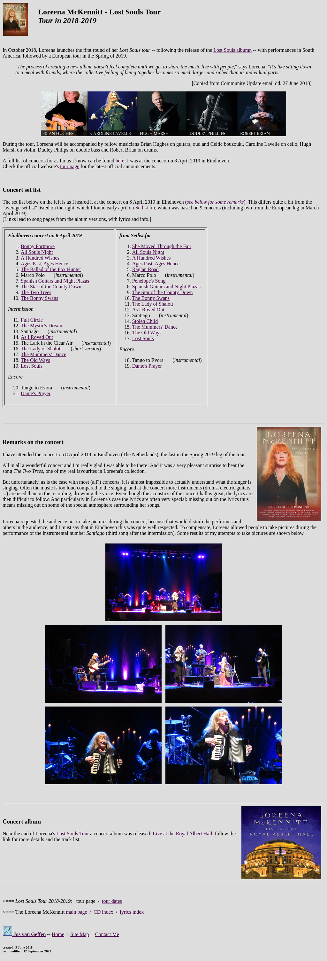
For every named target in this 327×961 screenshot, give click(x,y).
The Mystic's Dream (41, 325)
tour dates (112, 901)
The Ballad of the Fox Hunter (51, 269)
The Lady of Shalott (41, 348)
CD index (103, 912)
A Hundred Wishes (40, 258)
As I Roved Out (37, 337)
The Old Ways (35, 360)
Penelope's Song (149, 281)
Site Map (79, 934)
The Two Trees (36, 292)
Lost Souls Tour (73, 833)
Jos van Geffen (24, 934)
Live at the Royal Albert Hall (182, 833)
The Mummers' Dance (43, 354)
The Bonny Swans (39, 298)
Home (58, 934)
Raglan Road (145, 269)
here (120, 160)
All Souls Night (37, 252)
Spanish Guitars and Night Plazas (55, 281)
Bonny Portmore (38, 246)
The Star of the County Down (51, 286)
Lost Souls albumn (232, 50)
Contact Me (107, 934)
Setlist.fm (145, 207)
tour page (69, 166)
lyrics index (132, 912)
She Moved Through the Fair (161, 246)
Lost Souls (31, 366)
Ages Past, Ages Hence (44, 263)
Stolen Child (145, 321)
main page (76, 912)
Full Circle (32, 320)
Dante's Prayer (35, 393)
